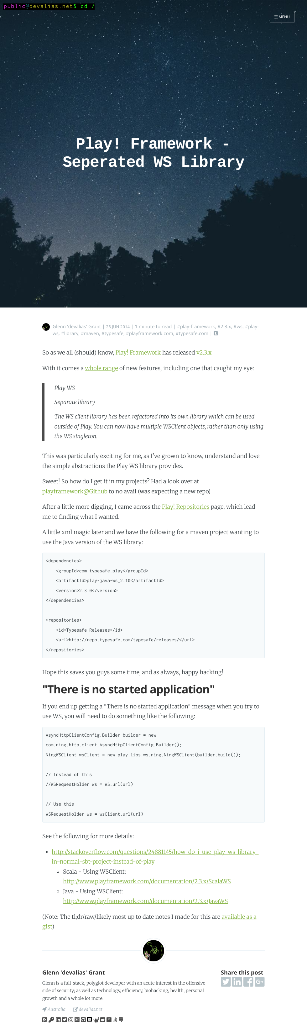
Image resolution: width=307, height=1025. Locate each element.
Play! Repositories (186, 506)
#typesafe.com (192, 333)
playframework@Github (74, 491)
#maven (90, 333)
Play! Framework (138, 352)
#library (69, 333)
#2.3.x (224, 326)
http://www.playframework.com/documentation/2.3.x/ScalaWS (147, 881)
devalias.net (87, 1009)
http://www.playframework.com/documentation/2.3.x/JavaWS (145, 901)
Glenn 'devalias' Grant (77, 326)
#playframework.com (149, 333)
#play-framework (196, 326)
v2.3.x (204, 352)
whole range (101, 368)
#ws (237, 326)
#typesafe (112, 333)
